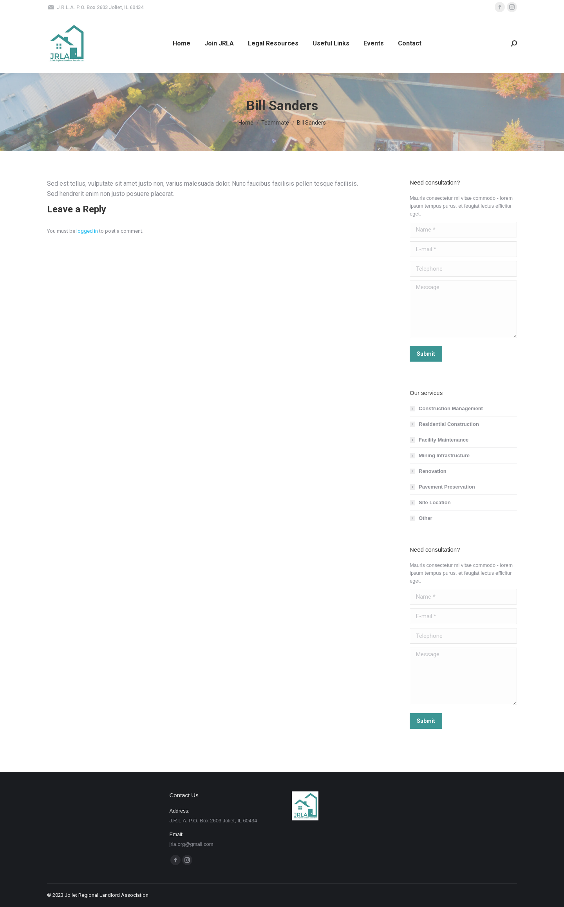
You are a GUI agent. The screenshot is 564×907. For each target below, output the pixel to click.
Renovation (432, 471)
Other (425, 518)
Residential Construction (449, 424)
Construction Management (451, 408)
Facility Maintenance (443, 440)
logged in (87, 231)
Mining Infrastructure (444, 455)
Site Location (435, 502)
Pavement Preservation (447, 487)
